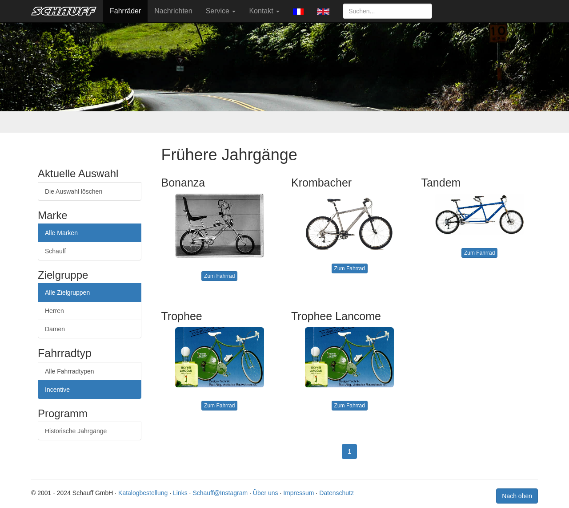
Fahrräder (125, 11)
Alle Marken (61, 232)
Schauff (55, 251)
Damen (55, 329)
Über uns (265, 492)
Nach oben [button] (517, 496)
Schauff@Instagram (220, 492)
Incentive (57, 389)
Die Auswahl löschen (73, 191)
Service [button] (221, 11)
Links (180, 492)
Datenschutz (336, 492)
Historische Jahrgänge (76, 431)
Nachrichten (173, 11)
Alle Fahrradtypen (69, 371)
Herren (54, 310)
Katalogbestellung (143, 492)
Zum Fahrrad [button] (219, 276)
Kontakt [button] (264, 11)
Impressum (298, 492)
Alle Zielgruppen (67, 292)
